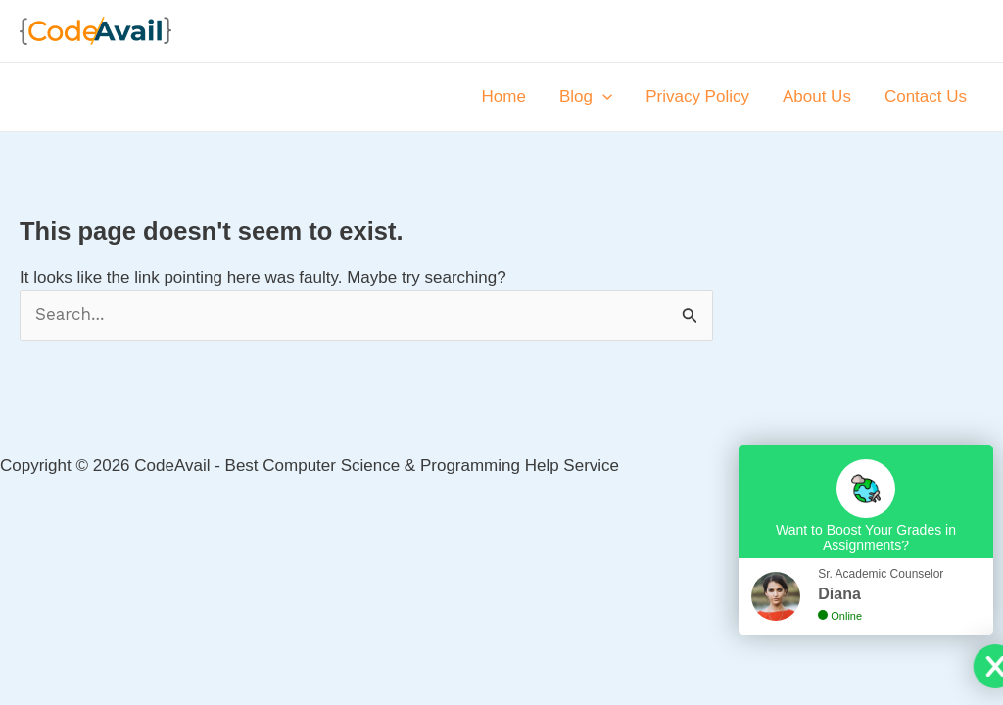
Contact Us (925, 96)
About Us (817, 96)
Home (504, 96)
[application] (602, 97)
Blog (585, 97)
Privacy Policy (697, 96)
